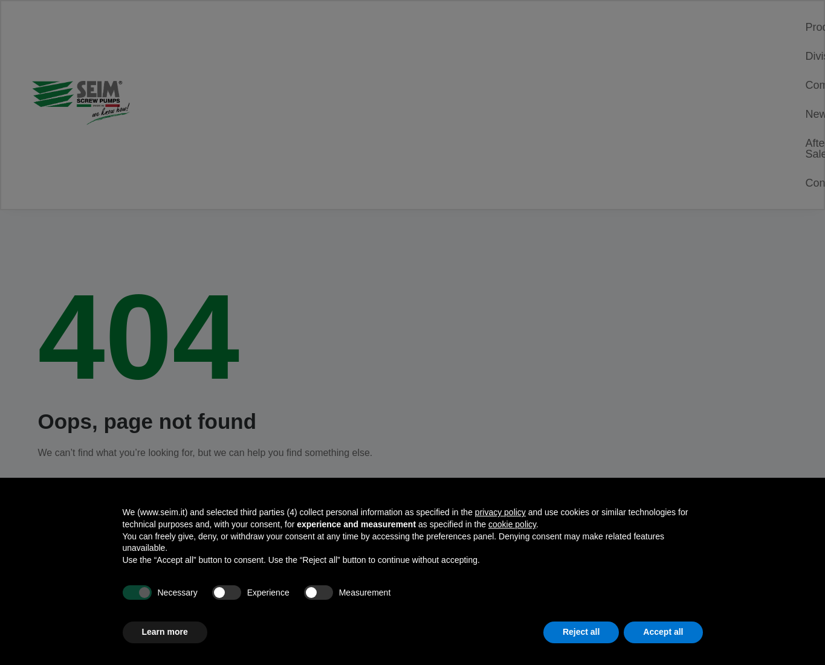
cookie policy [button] (512, 524)
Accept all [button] (663, 632)
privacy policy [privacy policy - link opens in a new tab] (500, 512)
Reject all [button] (581, 632)
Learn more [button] (165, 632)
